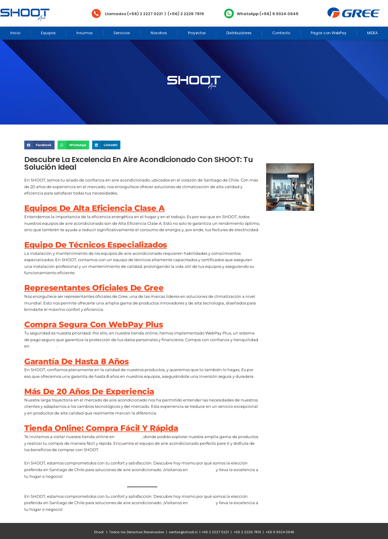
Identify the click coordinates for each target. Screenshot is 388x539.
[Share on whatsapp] (73, 145)
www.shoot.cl (43, 346)
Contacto (281, 32)
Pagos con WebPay (328, 32)
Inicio (15, 32)
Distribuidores (239, 32)
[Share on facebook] (39, 145)
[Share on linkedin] (106, 145)
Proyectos (197, 32)
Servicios (121, 32)
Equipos (48, 32)
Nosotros (159, 32)
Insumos (84, 32)
